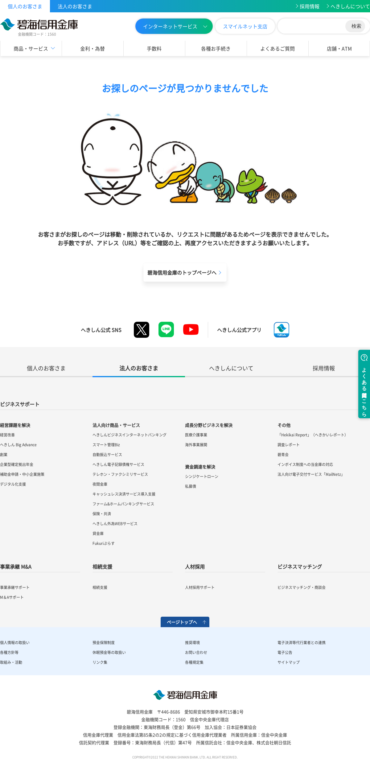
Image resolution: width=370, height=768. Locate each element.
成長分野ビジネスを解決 (208, 425)
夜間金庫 (99, 484)
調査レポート (289, 444)
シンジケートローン (201, 476)
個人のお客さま (25, 6)
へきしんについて (350, 6)
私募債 (190, 486)
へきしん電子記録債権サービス (118, 464)
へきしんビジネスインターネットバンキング (129, 435)
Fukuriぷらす (103, 543)
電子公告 (285, 652)
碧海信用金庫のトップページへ (181, 272)
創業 (3, 454)
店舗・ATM (339, 48)
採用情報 (309, 6)
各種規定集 (194, 662)
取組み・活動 (11, 662)
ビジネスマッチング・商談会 (302, 587)
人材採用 (195, 566)
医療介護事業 (196, 435)
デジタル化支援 (13, 484)
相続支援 (102, 566)
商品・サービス (31, 48)
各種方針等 (9, 652)
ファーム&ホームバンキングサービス (123, 504)
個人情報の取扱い (15, 642)
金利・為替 (92, 48)
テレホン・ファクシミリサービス (120, 474)
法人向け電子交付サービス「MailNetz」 (311, 474)
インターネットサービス (170, 26)
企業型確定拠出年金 (16, 464)
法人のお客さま (75, 6)
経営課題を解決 (15, 425)
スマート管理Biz (106, 444)
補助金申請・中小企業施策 (22, 474)
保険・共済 (101, 514)
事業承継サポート (15, 587)
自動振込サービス (107, 454)
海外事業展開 (196, 444)
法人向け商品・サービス (116, 425)
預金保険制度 (103, 642)
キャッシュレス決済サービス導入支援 (123, 494)
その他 (284, 425)
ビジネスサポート (19, 404)
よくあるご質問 (277, 48)
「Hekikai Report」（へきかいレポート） (313, 435)
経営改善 (7, 435)
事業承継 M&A (15, 566)
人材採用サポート (200, 587)
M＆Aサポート (12, 597)
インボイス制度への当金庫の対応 (305, 464)
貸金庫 (98, 533)
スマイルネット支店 (245, 26)
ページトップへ (182, 622)
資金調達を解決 (200, 467)
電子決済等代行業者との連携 (302, 642)
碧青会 (283, 454)
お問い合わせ (196, 652)
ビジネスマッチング (300, 566)
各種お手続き (216, 48)
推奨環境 (192, 642)
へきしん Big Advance (18, 444)
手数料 (154, 48)
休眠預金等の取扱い (109, 652)
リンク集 (99, 662)
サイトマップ (289, 662)
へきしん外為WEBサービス (115, 523)
